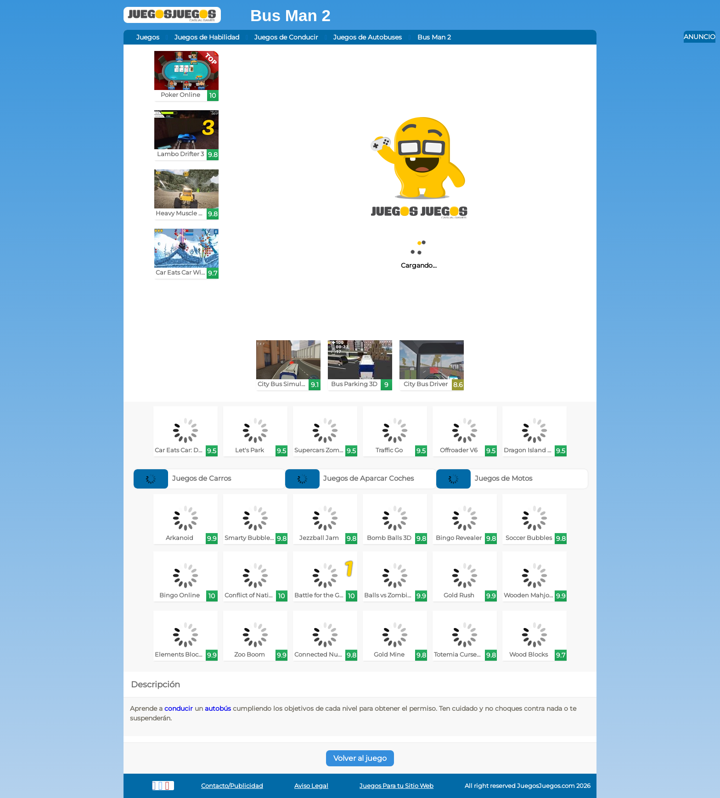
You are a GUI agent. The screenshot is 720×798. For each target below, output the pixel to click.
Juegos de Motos (484, 478)
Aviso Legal (311, 785)
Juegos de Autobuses (367, 37)
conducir (178, 708)
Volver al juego (360, 758)
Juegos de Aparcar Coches (349, 478)
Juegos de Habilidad (206, 37)
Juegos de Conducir (286, 37)
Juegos (147, 37)
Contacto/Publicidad (232, 785)
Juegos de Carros (182, 478)
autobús (218, 708)
